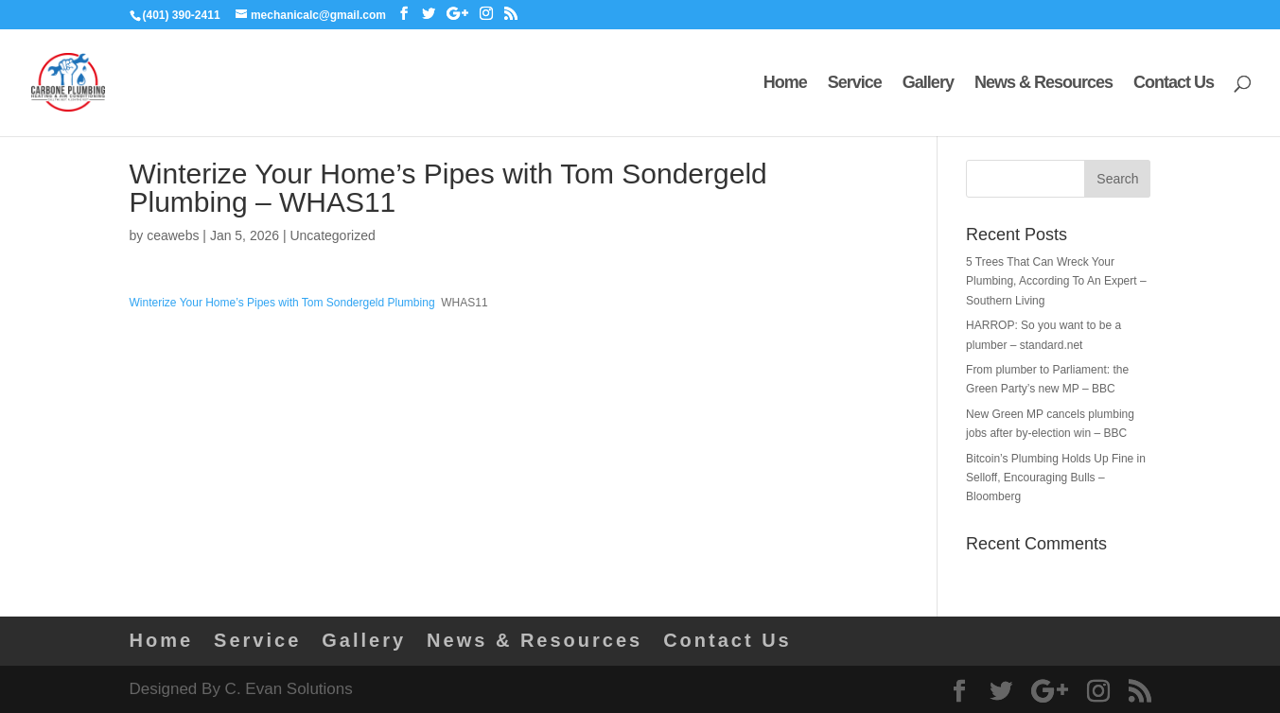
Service (855, 84)
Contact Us (1173, 84)
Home (785, 84)
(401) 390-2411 (181, 15)
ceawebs (173, 235)
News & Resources (1043, 84)
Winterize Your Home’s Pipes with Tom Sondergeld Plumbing (282, 302)
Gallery (928, 84)
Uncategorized (332, 235)
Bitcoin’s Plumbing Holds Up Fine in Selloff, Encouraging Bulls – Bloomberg (1056, 478)
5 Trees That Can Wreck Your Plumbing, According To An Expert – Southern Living (1056, 281)
